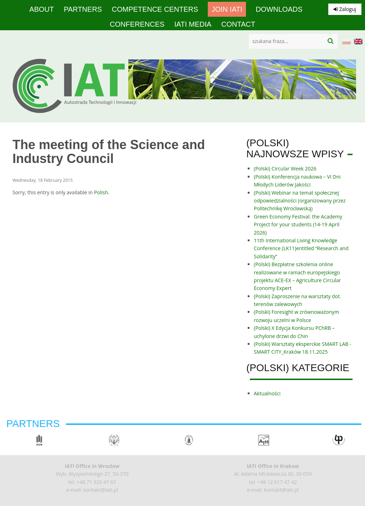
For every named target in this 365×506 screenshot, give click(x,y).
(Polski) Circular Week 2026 (285, 168)
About (41, 9)
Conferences (137, 24)
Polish (101, 192)
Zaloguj (345, 9)
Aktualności (267, 393)
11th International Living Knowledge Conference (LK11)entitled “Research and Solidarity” (301, 248)
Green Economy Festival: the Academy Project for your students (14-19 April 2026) (298, 224)
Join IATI (226, 9)
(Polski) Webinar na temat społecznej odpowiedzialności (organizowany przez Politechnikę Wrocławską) (300, 200)
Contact (238, 24)
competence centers (155, 9)
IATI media (192, 24)
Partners (83, 9)
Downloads (279, 9)
